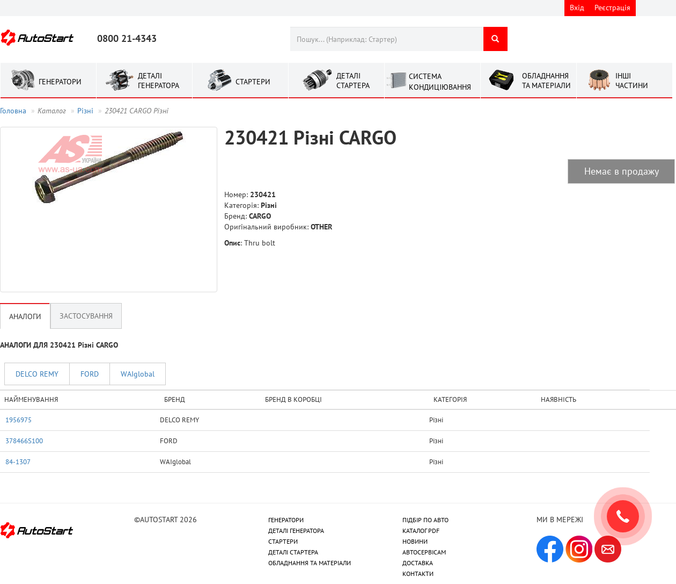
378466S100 (24, 440)
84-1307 (18, 461)
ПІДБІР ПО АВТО (425, 520)
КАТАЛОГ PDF (420, 531)
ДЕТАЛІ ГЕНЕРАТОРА (296, 531)
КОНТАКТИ (417, 573)
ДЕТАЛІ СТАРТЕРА (293, 552)
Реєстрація (612, 7)
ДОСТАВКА (417, 563)
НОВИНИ (415, 541)
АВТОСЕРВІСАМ (424, 552)
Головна (13, 111)
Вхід (577, 7)
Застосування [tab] (86, 316)
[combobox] (386, 39)
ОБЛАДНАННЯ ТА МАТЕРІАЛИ (309, 563)
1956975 (18, 419)
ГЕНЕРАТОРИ (286, 520)
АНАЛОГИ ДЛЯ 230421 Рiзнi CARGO (59, 345)
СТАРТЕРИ (283, 541)
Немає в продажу (621, 171)
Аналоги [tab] (25, 316)
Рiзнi (85, 111)
